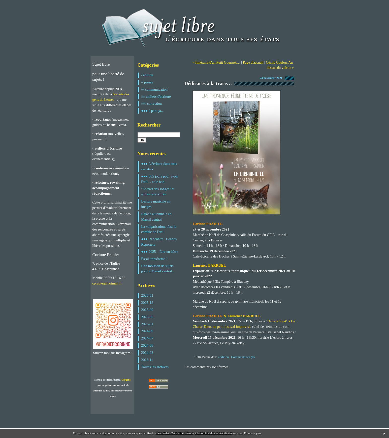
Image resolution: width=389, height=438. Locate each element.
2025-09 (147, 310)
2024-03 (147, 353)
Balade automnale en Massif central (156, 216)
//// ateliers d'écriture (156, 97)
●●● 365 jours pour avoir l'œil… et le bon (159, 179)
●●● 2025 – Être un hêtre (159, 252)
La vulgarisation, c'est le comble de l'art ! (158, 229)
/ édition (147, 75)
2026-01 (147, 295)
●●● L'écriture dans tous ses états (159, 166)
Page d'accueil (253, 62)
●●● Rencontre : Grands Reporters (159, 241)
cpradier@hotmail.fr (107, 283)
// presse (147, 82)
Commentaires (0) (243, 357)
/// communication (154, 89)
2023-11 (147, 360)
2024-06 (147, 345)
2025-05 (147, 317)
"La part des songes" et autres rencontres (157, 191)
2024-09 (147, 331)
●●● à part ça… (152, 111)
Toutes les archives (154, 367)
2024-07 (147, 338)
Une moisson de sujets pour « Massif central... (158, 268)
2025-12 (147, 303)
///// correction (151, 103)
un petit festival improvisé (231, 327)
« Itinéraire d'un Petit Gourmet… (216, 62)
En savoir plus (252, 433)
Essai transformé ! (154, 259)
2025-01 (147, 324)
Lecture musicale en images (155, 204)
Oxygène (126, 379)
